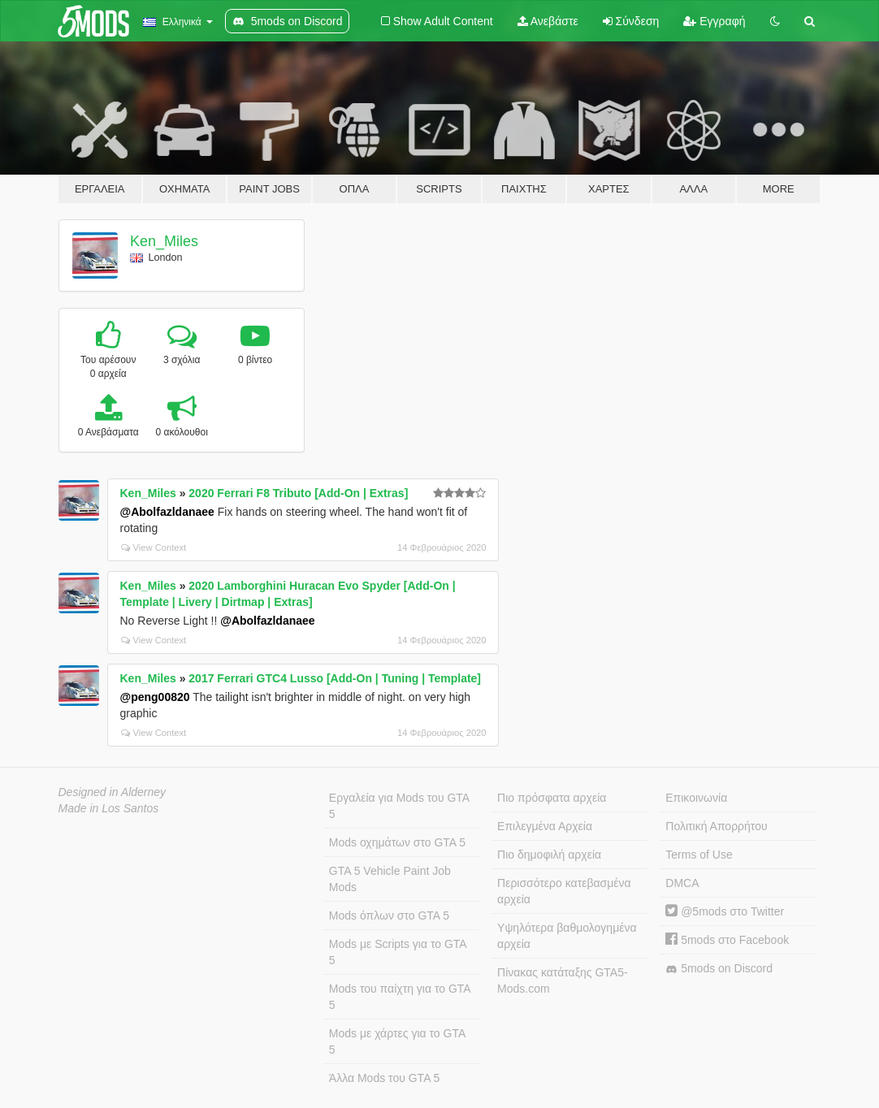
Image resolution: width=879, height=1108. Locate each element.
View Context (154, 547)
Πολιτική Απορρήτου (716, 826)
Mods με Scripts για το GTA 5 (398, 952)
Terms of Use (698, 854)
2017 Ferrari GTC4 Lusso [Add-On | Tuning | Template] (334, 678)
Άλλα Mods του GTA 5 (384, 1077)
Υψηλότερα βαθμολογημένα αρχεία (566, 935)
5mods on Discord (719, 969)
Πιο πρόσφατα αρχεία (551, 797)
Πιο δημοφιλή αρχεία (549, 854)
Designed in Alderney (112, 792)
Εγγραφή (714, 21)
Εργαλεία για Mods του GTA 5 (399, 805)
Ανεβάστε (547, 21)
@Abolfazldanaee (167, 511)
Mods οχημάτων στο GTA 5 (397, 842)
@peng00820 (155, 696)
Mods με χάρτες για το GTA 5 (397, 1041)
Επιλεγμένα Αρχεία (544, 826)
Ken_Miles (164, 241)
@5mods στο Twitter (724, 911)
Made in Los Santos (108, 808)
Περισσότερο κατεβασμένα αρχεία (564, 891)
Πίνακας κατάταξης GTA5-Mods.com (562, 980)
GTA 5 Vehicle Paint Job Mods (390, 879)
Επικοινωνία (696, 797)
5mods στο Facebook (727, 940)
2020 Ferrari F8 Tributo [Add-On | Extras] (298, 493)
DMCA (682, 882)
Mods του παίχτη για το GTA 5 (400, 996)
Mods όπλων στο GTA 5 (389, 915)
